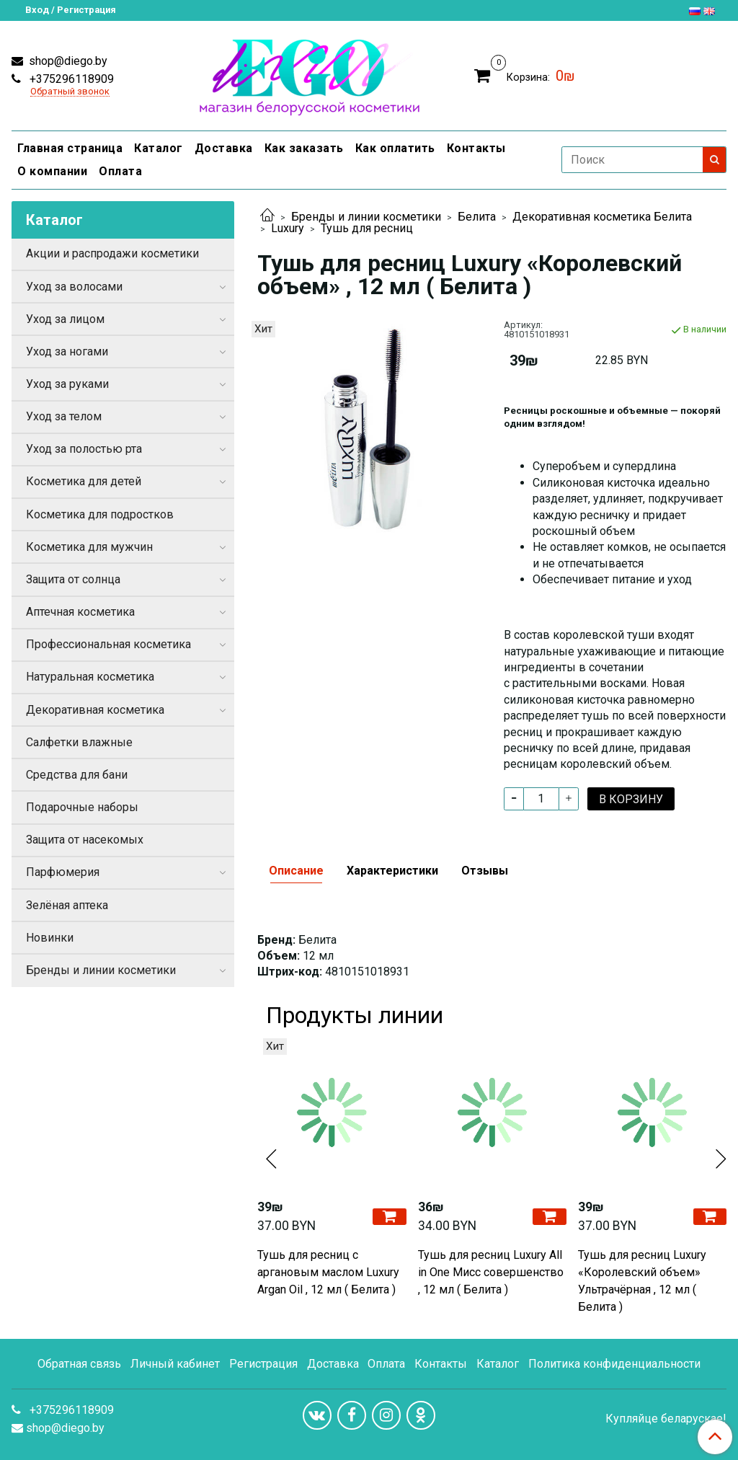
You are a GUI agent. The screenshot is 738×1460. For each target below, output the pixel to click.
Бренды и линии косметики (366, 217)
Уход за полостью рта (84, 449)
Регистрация (263, 1364)
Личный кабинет (175, 1364)
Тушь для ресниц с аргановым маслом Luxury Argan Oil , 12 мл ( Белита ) (328, 1272)
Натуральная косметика (90, 676)
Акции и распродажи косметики (112, 253)
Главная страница (70, 148)
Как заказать (304, 148)
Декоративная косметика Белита (602, 217)
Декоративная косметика (95, 710)
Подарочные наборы (82, 807)
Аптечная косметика (80, 612)
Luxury (287, 228)
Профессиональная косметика (108, 644)
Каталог (158, 148)
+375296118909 (70, 79)
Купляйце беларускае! (665, 1419)
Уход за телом (64, 416)
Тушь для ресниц (367, 228)
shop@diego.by (66, 61)
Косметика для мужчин (89, 547)
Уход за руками (67, 384)
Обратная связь (79, 1364)
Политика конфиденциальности (614, 1364)
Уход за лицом (65, 319)
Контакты (476, 148)
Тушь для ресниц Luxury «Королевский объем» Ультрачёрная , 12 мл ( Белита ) (642, 1281)
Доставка (224, 148)
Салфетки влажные (79, 742)
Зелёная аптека (67, 905)
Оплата (120, 171)
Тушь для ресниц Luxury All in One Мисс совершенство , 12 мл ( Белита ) (491, 1272)
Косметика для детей (83, 481)
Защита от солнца (73, 579)
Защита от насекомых (84, 839)
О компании (52, 171)
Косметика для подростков (100, 514)
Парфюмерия (62, 872)
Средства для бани (77, 775)
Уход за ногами (67, 351)
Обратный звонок (70, 92)
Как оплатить (395, 148)
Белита (477, 217)
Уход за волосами (74, 286)
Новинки (50, 937)
